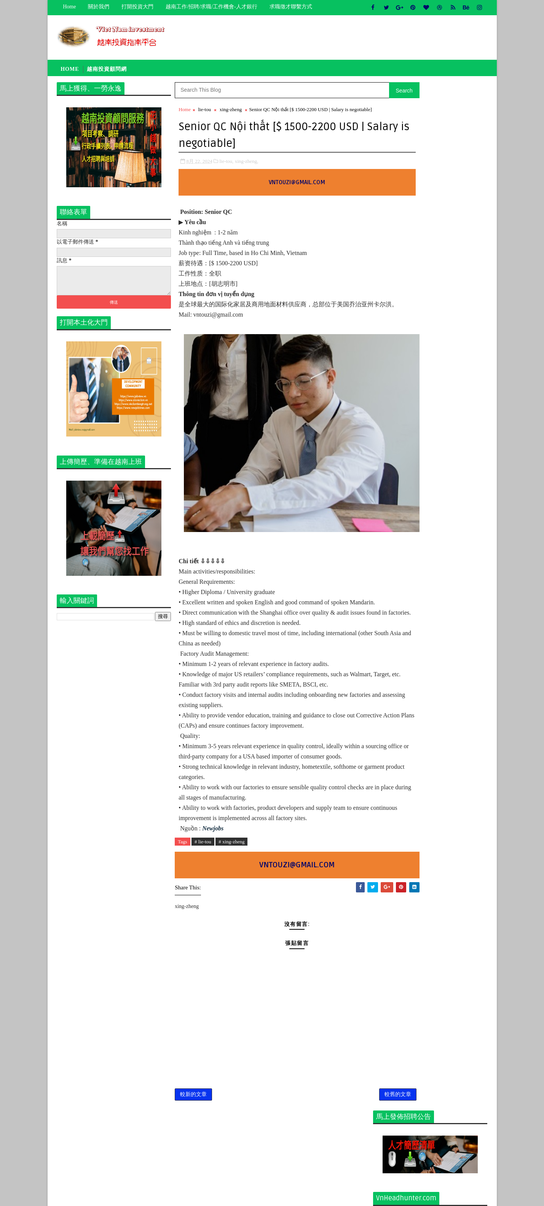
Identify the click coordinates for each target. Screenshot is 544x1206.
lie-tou (204, 113)
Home (69, 7)
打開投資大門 (138, 7)
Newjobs (213, 890)
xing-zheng (231, 113)
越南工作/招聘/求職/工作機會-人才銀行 (211, 7)
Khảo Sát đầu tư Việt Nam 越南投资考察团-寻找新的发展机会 (448, 495)
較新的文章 (193, 1159)
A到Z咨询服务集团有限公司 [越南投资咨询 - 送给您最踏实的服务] (448, 465)
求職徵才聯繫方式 (291, 7)
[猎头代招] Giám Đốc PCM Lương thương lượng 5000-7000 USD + (445, 403)
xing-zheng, (246, 172)
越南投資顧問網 (107, 71)
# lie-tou (203, 904)
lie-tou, (227, 172)
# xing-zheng (232, 904)
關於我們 (99, 7)
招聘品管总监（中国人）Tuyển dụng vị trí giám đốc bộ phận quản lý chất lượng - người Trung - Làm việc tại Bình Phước (429, 533)
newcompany (394, 617)
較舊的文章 (347, 1159)
